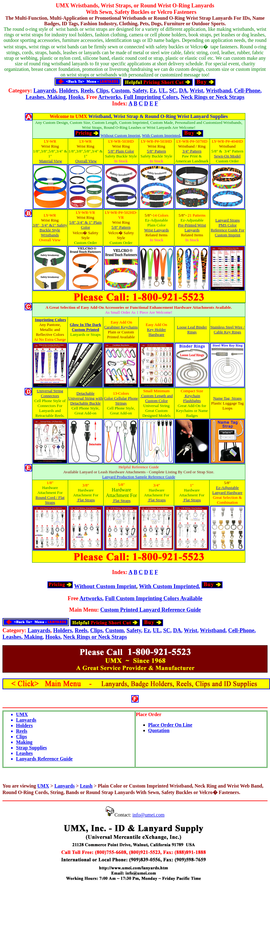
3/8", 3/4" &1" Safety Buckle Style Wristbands (50, 230)
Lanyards (45, 91)
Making (56, 97)
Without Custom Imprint (120, 135)
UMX (62, 5)
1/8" (50, 482)
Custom (120, 91)
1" (192, 485)
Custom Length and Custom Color (157, 398)
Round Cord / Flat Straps (49, 500)
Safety (140, 91)
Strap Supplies (31, 747)
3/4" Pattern (192, 151)
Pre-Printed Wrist (192, 225)
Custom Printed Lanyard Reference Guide (150, 610)
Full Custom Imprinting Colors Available (153, 598)
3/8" (85, 485)
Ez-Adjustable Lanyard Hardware (227, 490)
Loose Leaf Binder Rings (192, 329)
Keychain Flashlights (192, 398)
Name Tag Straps (227, 398)
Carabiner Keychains (121, 327)
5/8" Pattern (156, 151)
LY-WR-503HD (120, 141)
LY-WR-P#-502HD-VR (121, 215)
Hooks (76, 97)
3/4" (156, 485)
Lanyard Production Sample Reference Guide (138, 477)
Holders (68, 91)
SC (172, 91)
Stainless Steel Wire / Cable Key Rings (227, 329)
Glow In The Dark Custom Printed (85, 327)
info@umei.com (149, 814)
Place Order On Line (170, 724)
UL (162, 91)
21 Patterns (197, 215)
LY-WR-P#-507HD (191, 141)
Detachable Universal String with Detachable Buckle (85, 398)
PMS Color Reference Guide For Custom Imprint (227, 230)
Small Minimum (156, 391)
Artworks (109, 97)
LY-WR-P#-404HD (227, 141)
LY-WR (50, 141)
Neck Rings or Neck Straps (212, 97)
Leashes (35, 97)
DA (183, 91)
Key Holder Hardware (156, 332)
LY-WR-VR (85, 212)
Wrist (196, 91)
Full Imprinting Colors (151, 97)
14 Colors (160, 215)
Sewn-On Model (227, 156)
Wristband (218, 91)
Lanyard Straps (227, 220)
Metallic (46, 329)
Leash (86, 785)
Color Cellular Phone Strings (121, 400)
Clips (102, 91)
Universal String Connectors (50, 393)
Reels (87, 91)
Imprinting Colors (50, 319)
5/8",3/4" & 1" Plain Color (85, 225)
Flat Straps (85, 500)
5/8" (121, 484)
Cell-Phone (247, 91)
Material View (50, 161)
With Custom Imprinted (161, 135)
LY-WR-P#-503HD (156, 141)
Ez (153, 91)
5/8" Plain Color (121, 151)
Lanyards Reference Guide (44, 758)
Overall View (85, 161)
